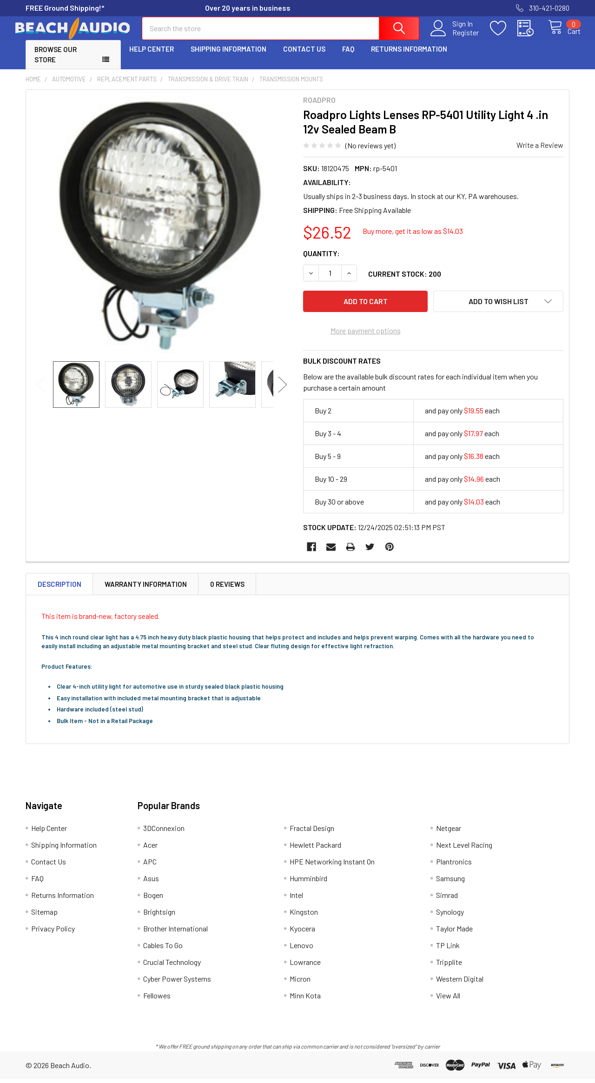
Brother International (175, 932)
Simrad (447, 899)
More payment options (366, 334)
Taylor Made (454, 932)
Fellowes (157, 999)
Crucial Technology (172, 966)
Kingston (304, 915)
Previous (41, 393)
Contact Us (304, 57)
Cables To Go (163, 949)
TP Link (448, 949)
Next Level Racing (464, 848)
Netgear (448, 832)
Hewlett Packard (315, 848)
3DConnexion (164, 832)
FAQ (348, 57)
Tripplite (449, 966)
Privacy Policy (53, 932)
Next (282, 393)
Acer (150, 848)
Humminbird (308, 882)
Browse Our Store (55, 63)
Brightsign (159, 915)
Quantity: (321, 261)
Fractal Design (312, 832)
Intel (296, 899)
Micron (300, 982)
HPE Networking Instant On (332, 865)
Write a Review (539, 153)
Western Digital (459, 982)
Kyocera (302, 932)
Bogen (153, 899)
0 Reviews (227, 588)
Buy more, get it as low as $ (413, 239)
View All (448, 999)
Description (59, 588)
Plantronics (454, 865)
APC (150, 865)
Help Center (151, 57)
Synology (450, 915)
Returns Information (409, 57)
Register (455, 37)
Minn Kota (305, 999)
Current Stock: (404, 282)
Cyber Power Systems (177, 982)
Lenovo (301, 949)
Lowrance (305, 966)
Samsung (450, 882)
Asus (151, 882)
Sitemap (44, 915)
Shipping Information (228, 57)
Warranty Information (146, 588)
